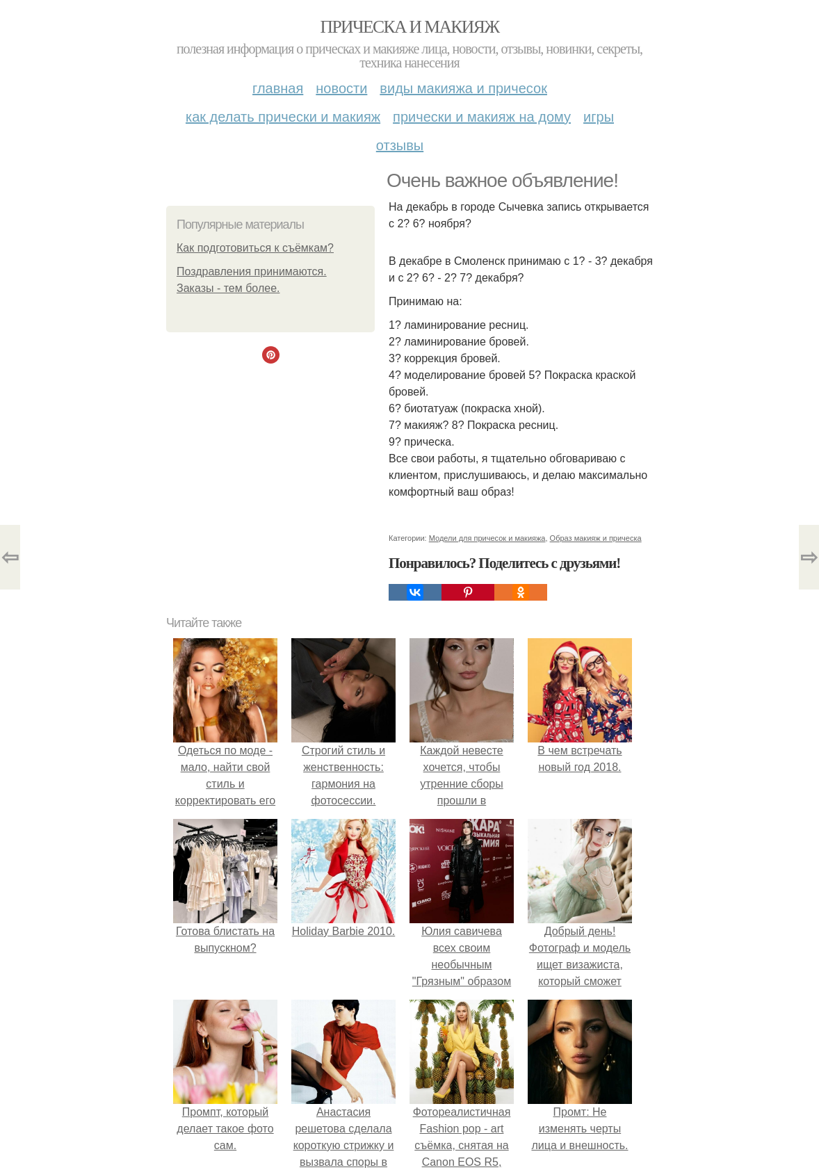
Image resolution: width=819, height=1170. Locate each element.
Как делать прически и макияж (283, 116)
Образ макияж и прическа (596, 538)
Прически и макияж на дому (482, 116)
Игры (598, 116)
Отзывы (399, 145)
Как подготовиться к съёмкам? (255, 248)
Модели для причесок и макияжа (487, 538)
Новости (341, 88)
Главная (277, 88)
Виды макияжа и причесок (463, 88)
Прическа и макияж (410, 27)
